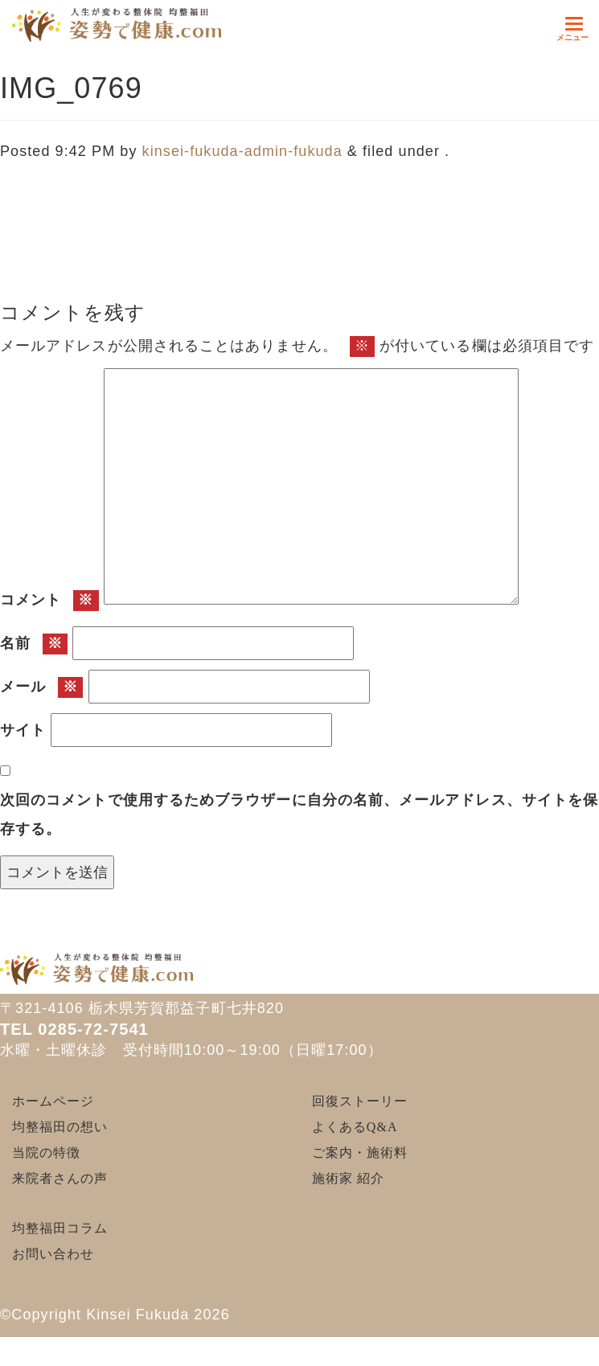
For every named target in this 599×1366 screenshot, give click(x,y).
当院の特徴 (46, 1152)
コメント (49, 600)
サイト (23, 730)
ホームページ (53, 1101)
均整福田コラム (60, 1228)
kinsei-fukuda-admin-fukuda (242, 151)
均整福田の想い (60, 1127)
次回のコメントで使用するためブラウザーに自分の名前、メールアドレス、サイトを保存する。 (299, 814)
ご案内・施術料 (360, 1152)
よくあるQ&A (355, 1127)
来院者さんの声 (60, 1178)
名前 (34, 644)
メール (41, 687)
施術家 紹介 (348, 1178)
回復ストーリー (360, 1101)
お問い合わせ (53, 1254)
